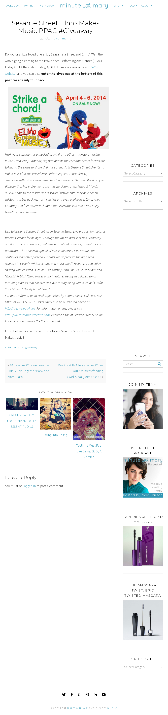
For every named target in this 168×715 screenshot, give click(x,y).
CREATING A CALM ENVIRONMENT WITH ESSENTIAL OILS (22, 421)
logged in (29, 486)
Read (131, 5)
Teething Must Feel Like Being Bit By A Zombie (89, 451)
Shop (117, 5)
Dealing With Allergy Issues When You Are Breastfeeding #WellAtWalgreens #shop (80, 371)
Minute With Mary (78, 708)
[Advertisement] (145, 50)
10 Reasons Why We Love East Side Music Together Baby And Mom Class (29, 371)
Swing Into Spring (56, 435)
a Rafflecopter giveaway (21, 347)
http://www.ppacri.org (20, 308)
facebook (12, 5)
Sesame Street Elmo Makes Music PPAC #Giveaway (55, 27)
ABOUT (145, 5)
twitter (29, 5)
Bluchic (112, 708)
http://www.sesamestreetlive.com (27, 315)
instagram (46, 5)
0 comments (62, 38)
